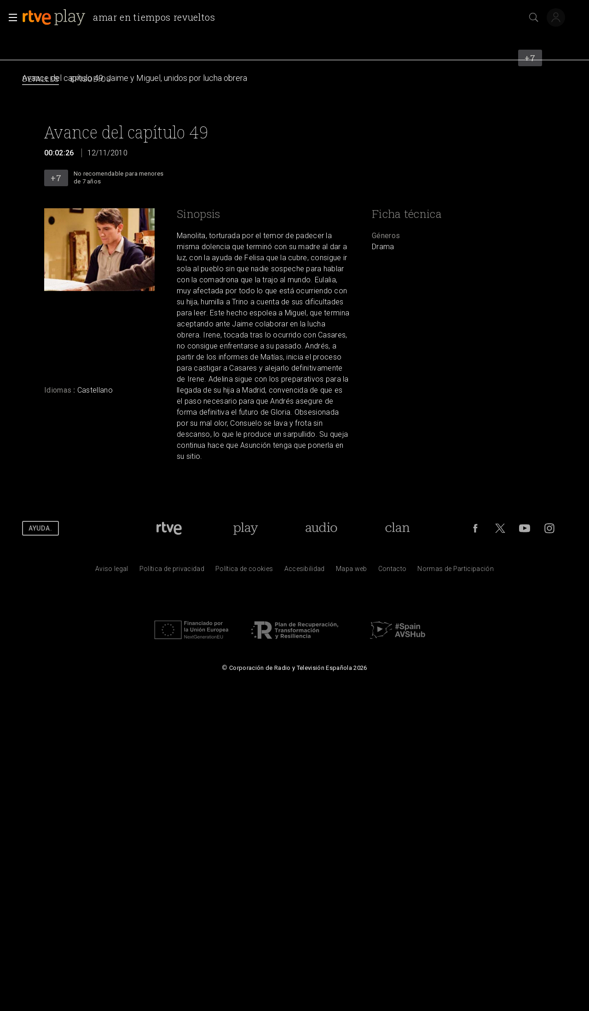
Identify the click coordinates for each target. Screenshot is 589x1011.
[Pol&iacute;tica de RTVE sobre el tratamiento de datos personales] (171, 571)
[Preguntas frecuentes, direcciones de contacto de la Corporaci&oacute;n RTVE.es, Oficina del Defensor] (392, 571)
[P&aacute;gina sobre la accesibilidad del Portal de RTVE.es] (304, 571)
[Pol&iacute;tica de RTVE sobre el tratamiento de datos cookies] (244, 571)
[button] (10, 17)
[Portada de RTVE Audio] (321, 528)
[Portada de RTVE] (169, 528)
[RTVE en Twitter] (500, 528)
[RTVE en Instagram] (549, 528)
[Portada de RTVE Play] (245, 528)
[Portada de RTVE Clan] (398, 528)
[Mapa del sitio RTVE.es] (351, 571)
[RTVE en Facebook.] (475, 528)
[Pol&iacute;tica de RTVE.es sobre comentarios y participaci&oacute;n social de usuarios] (455, 571)
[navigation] (294, 80)
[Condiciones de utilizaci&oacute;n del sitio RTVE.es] (111, 571)
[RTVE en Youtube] (524, 528)
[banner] (122, 17)
